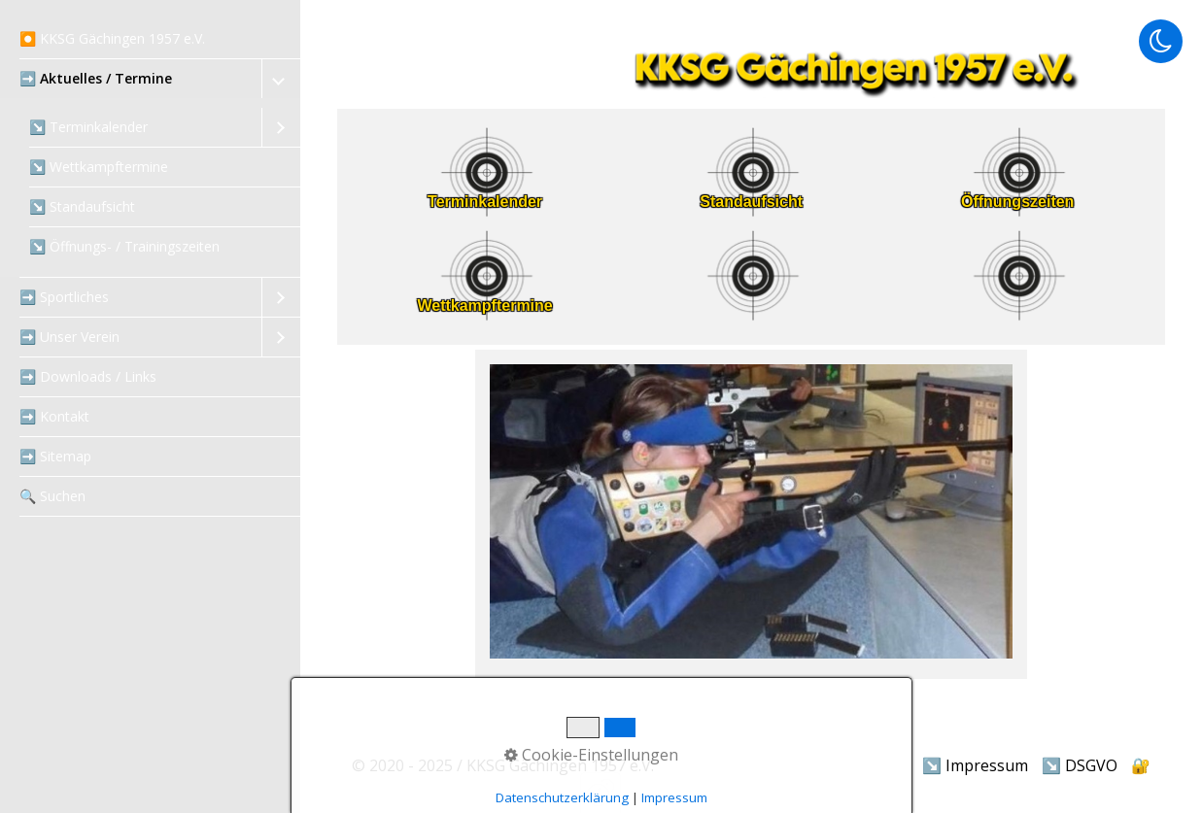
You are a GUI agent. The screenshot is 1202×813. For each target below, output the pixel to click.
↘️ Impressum (975, 765)
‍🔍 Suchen (52, 496)
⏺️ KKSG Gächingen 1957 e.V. (112, 38)
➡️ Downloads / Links (87, 376)
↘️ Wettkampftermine (98, 166)
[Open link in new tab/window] (485, 317)
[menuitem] (150, 39)
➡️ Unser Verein (69, 336)
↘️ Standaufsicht (82, 206)
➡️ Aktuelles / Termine (95, 78)
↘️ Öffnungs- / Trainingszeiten (124, 246)
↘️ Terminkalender (88, 127)
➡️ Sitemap (55, 456)
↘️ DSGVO (1079, 765)
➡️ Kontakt (54, 416)
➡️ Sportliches (64, 297)
